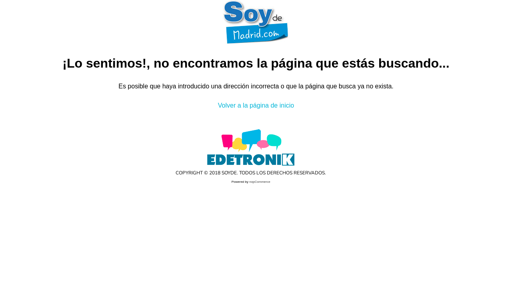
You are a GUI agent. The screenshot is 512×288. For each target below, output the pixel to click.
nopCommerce (259, 182)
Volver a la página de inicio (256, 105)
